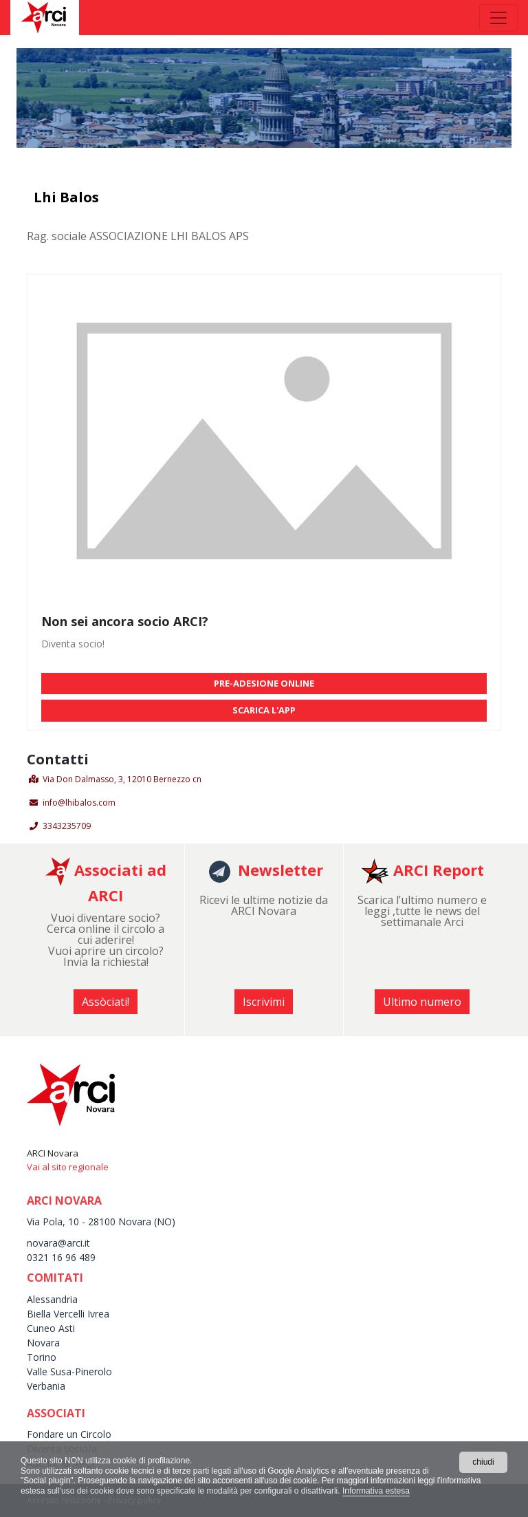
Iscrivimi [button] (264, 1001)
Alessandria (52, 1299)
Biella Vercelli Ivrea (68, 1313)
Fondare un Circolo (69, 1434)
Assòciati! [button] (105, 1001)
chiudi (483, 1462)
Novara (43, 1342)
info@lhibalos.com (79, 802)
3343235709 (67, 826)
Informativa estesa (376, 1491)
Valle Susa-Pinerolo (69, 1371)
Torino (41, 1357)
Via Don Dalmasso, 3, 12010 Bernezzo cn (122, 779)
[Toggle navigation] (498, 18)
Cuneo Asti (51, 1328)
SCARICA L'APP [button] (264, 710)
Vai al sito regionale (68, 1167)
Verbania (46, 1385)
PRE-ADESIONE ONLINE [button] (264, 683)
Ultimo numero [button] (422, 1001)
